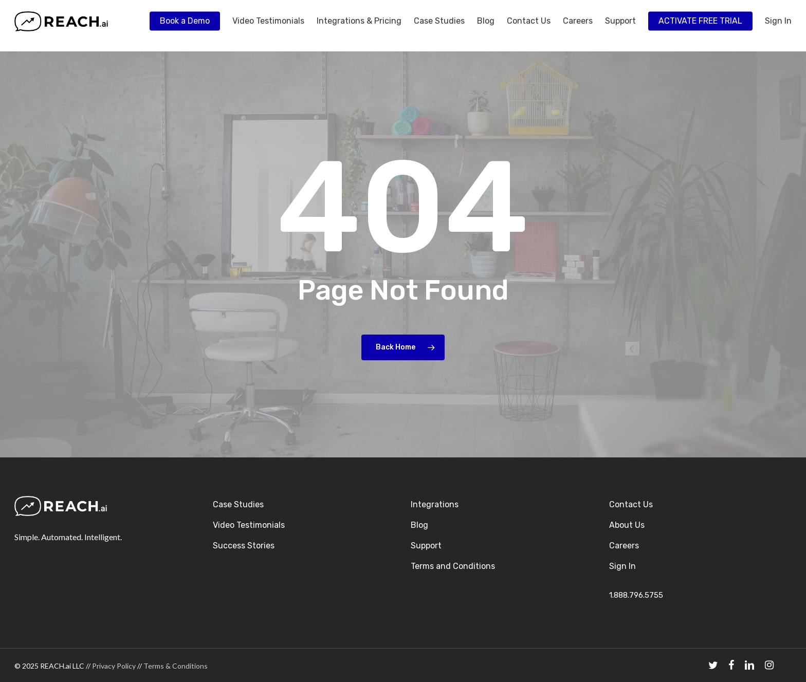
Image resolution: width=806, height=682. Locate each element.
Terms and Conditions (453, 566)
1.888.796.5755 (636, 595)
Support (426, 545)
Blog (419, 525)
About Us (627, 525)
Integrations (435, 504)
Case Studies (238, 504)
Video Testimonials (249, 525)
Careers (624, 545)
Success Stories (243, 545)
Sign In (622, 566)
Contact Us (631, 504)
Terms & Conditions (175, 665)
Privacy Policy (114, 665)
